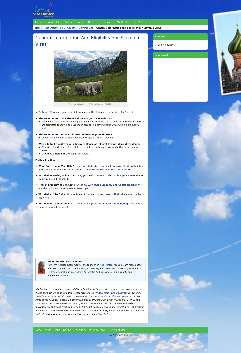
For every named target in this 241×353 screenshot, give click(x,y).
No (110, 118)
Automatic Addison (94, 272)
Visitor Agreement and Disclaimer (109, 292)
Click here (83, 153)
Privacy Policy (97, 329)
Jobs (80, 21)
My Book (122, 21)
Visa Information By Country (60, 27)
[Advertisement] (90, 233)
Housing (106, 21)
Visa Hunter (105, 265)
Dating (92, 21)
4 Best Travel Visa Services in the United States (103, 169)
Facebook (110, 268)
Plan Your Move (142, 21)
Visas (68, 21)
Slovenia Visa (86, 27)
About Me (54, 21)
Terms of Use (117, 329)
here (54, 268)
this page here (56, 137)
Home (39, 21)
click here (77, 147)
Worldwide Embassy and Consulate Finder (113, 184)
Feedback (80, 329)
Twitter (51, 272)
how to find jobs (115, 194)
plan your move (125, 175)
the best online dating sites (117, 203)
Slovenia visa (56, 112)
